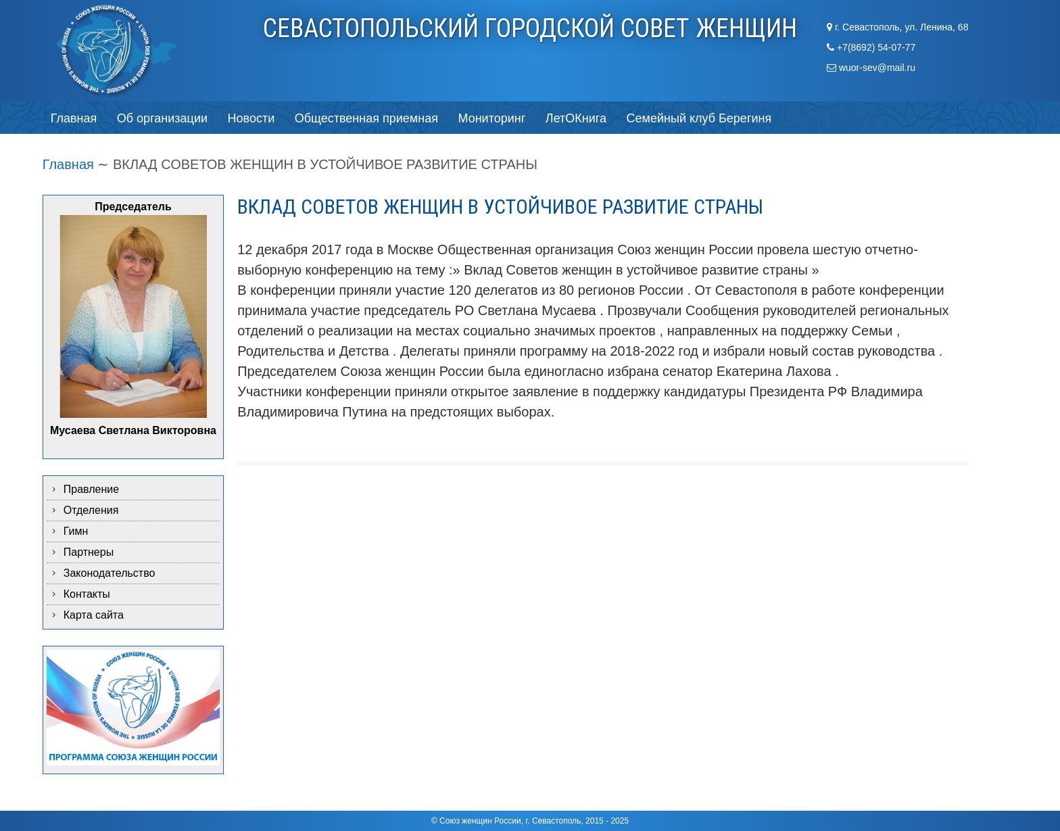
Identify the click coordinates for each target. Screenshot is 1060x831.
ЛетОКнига (576, 118)
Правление (91, 489)
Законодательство (109, 573)
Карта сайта (94, 615)
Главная (74, 118)
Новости (251, 118)
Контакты (87, 594)
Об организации (162, 118)
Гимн (76, 531)
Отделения (91, 510)
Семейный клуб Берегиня (699, 118)
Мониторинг (491, 118)
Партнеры (89, 552)
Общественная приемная (366, 118)
